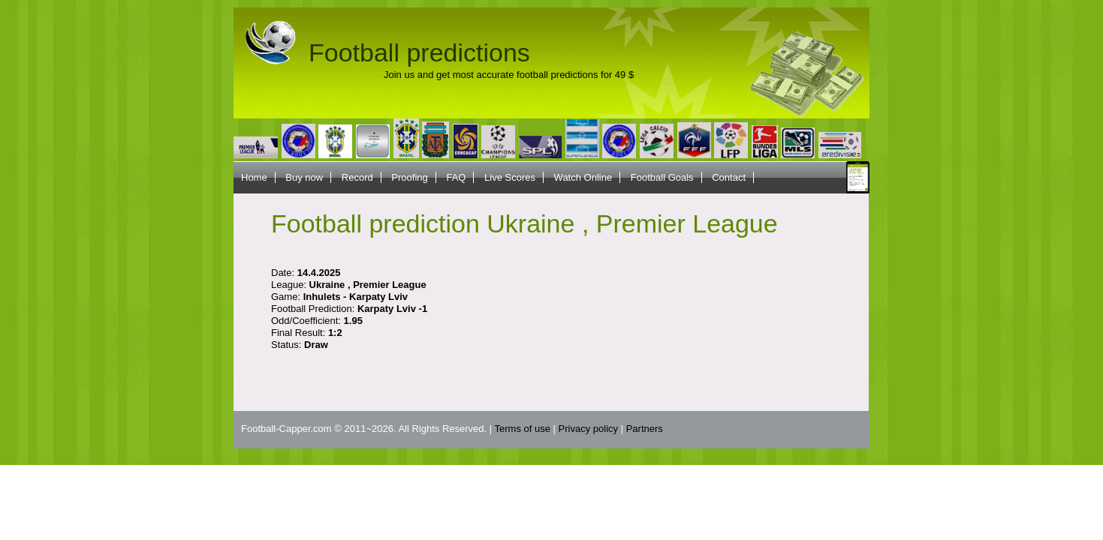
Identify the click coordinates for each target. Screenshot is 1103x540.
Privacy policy (588, 428)
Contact (729, 177)
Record (357, 177)
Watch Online (583, 177)
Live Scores (509, 177)
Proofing (409, 177)
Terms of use (522, 428)
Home (254, 177)
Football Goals (662, 177)
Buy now (304, 177)
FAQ (456, 177)
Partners (644, 428)
